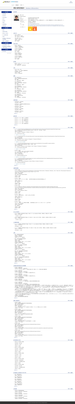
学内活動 (4, 51)
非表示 (71, 43)
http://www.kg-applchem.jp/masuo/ (34, 23)
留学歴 (4, 20)
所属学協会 (5, 24)
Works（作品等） (6, 33)
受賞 (3, 36)
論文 (3, 29)
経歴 (3, 22)
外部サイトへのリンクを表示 (20, 134)
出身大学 (4, 15)
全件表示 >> (16, 113)
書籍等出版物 (5, 31)
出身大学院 (5, 17)
